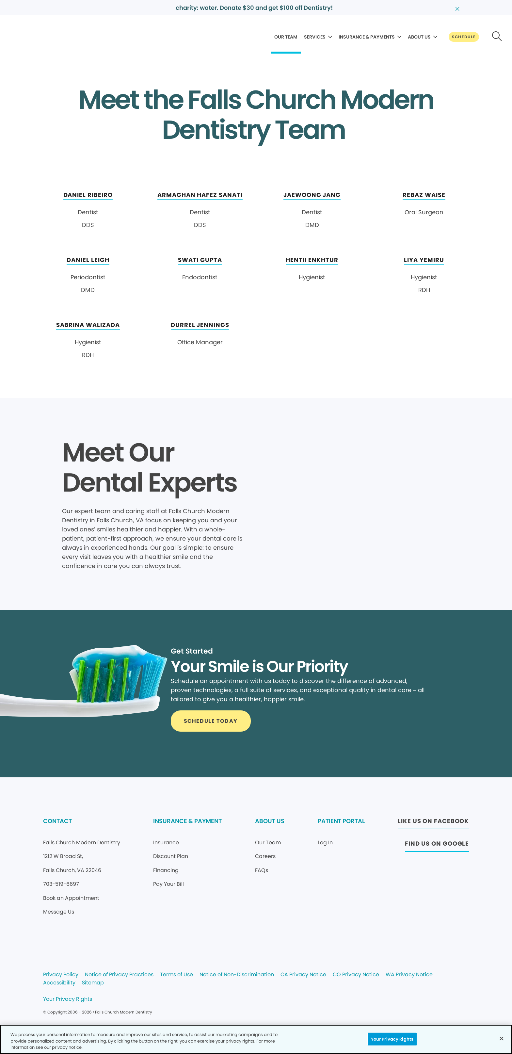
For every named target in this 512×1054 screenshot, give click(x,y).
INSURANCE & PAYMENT (187, 821)
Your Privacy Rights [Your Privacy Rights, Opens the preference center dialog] (392, 1039)
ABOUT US (419, 37)
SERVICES (315, 37)
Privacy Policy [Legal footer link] (60, 974)
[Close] (501, 1038)
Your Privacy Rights (67, 999)
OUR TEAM (285, 37)
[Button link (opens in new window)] (433, 823)
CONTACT (57, 821)
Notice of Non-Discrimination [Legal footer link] (237, 974)
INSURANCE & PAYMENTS (367, 37)
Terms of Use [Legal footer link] (176, 974)
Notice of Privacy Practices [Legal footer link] (119, 974)
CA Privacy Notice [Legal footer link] (303, 974)
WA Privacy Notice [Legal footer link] (409, 974)
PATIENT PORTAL (341, 821)
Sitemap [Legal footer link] (93, 983)
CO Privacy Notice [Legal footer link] (356, 974)
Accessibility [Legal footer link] (59, 983)
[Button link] (464, 37)
